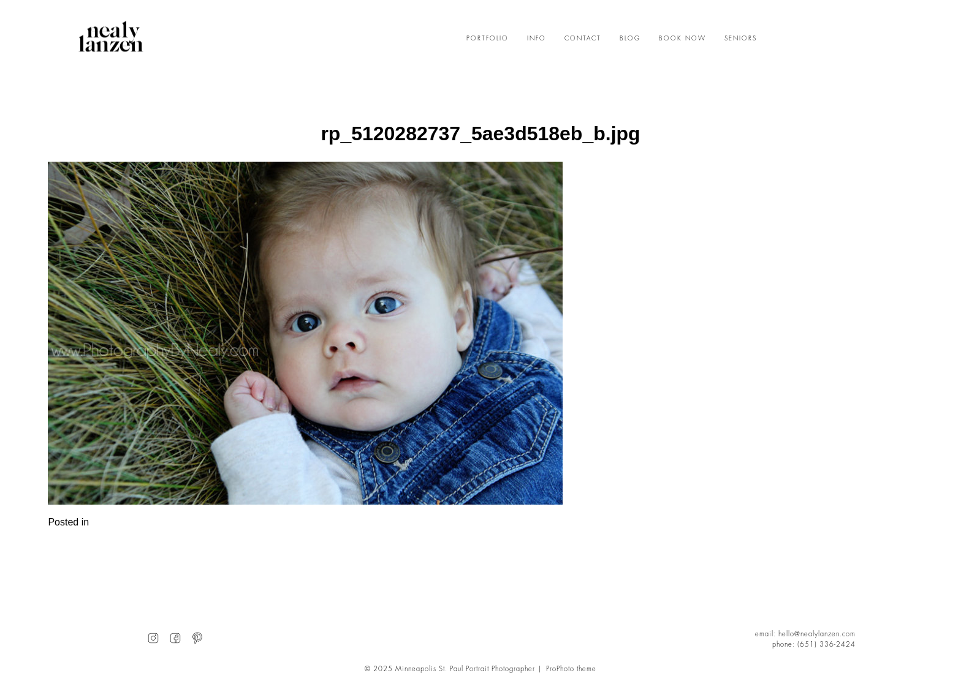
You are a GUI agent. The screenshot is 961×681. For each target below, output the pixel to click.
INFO (536, 39)
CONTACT (582, 39)
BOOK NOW (682, 39)
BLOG (630, 39)
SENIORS (740, 39)
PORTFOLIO (487, 39)
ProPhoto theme (571, 669)
